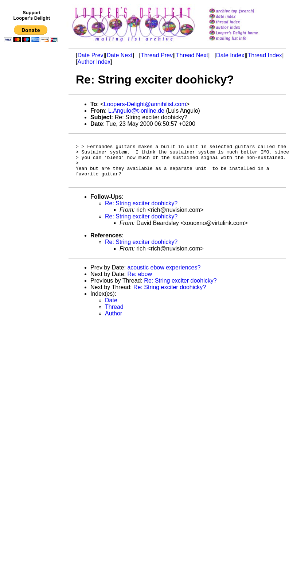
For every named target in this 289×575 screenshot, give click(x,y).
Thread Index (264, 55)
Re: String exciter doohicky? (141, 212)
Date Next (119, 55)
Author (113, 322)
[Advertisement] (32, 195)
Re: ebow (139, 283)
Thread (114, 315)
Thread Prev (157, 55)
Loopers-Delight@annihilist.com (145, 104)
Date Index (230, 55)
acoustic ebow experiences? (163, 276)
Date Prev (90, 55)
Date (111, 309)
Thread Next (192, 55)
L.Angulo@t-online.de (136, 111)
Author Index (93, 62)
